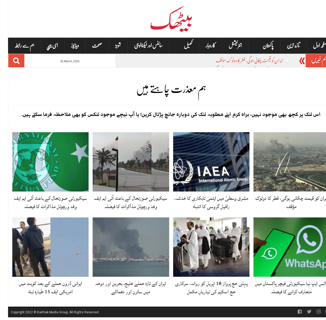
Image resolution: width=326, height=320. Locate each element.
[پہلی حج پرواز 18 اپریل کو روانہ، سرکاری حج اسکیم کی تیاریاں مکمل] (203, 247)
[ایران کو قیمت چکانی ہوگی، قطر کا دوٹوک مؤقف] (283, 162)
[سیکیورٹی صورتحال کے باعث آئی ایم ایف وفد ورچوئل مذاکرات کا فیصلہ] (123, 162)
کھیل (180, 46)
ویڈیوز (67, 45)
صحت (89, 45)
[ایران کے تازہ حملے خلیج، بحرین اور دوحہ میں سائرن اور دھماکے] (123, 247)
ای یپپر (44, 45)
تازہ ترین (285, 45)
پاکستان (260, 46)
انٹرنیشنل (227, 45)
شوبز (110, 45)
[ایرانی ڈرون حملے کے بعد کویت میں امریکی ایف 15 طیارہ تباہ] (42, 247)
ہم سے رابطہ (16, 45)
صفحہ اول (312, 45)
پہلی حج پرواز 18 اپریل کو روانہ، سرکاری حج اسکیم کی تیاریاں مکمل (203, 287)
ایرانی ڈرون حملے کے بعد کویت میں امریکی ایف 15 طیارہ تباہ (42, 287)
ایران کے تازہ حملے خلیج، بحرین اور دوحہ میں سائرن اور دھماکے (122, 287)
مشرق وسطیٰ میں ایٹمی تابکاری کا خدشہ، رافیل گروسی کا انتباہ (203, 202)
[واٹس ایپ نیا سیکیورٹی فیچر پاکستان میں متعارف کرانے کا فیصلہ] (283, 247)
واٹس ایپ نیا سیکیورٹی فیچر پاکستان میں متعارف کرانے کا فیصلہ (283, 287)
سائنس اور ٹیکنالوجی (140, 45)
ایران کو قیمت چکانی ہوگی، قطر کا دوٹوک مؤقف (241, 61)
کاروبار (202, 45)
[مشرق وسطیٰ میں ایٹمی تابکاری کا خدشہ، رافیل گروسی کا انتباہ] (203, 162)
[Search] (8, 60)
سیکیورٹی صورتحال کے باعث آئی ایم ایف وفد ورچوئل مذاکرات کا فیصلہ (122, 202)
